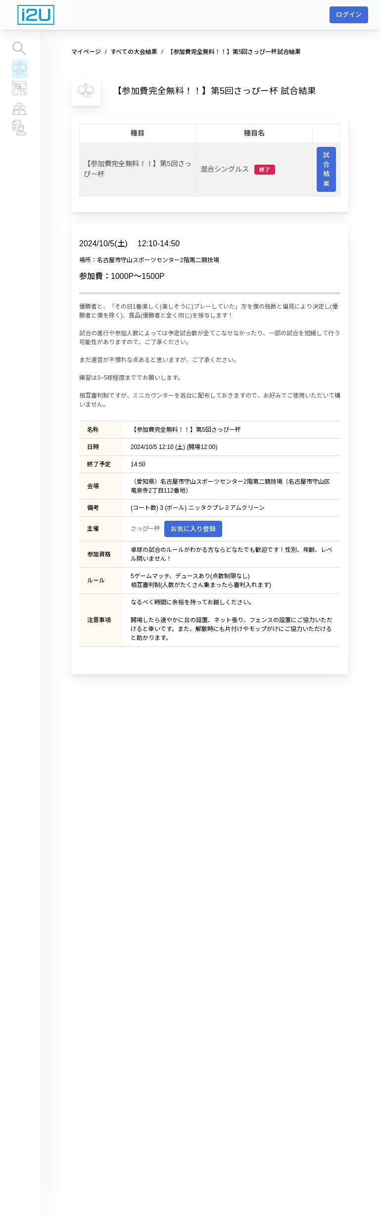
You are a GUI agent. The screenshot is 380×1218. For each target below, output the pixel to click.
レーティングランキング (20, 88)
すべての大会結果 (19, 68)
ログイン (349, 14)
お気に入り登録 (193, 529)
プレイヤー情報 (20, 108)
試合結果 (326, 169)
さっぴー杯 (145, 528)
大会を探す (19, 48)
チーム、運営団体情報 (20, 127)
